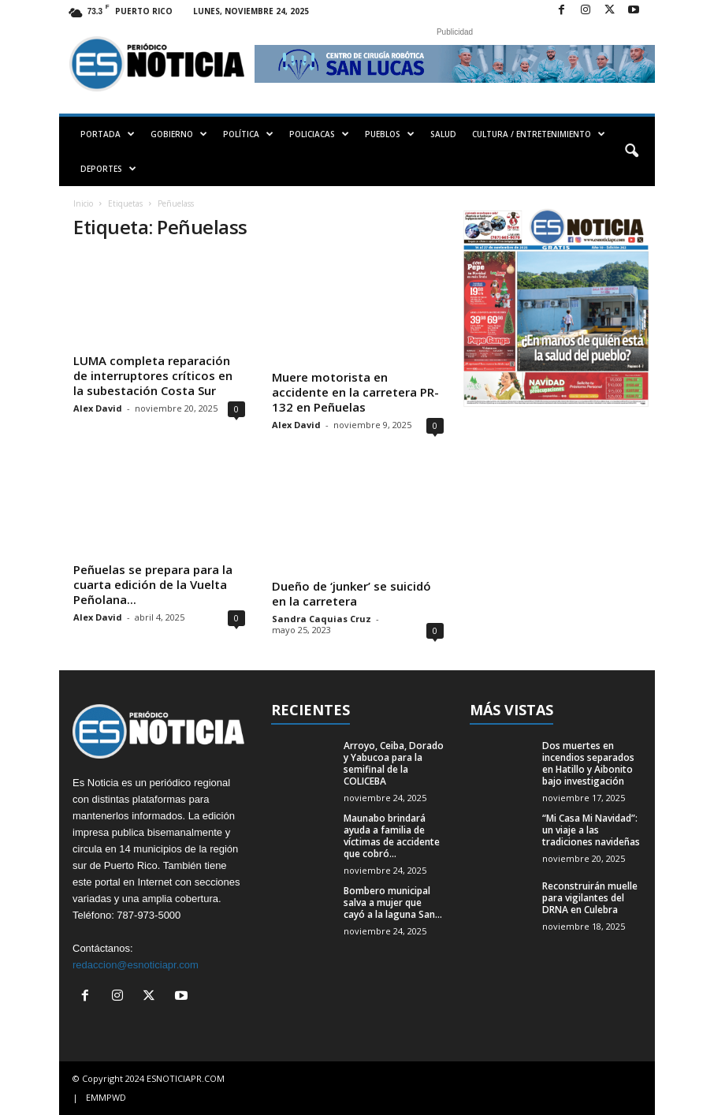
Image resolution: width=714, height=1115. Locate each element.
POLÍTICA (248, 134)
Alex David (97, 408)
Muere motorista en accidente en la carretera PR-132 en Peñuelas (355, 392)
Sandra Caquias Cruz (321, 619)
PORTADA (107, 134)
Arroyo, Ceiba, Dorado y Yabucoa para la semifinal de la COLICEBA (394, 763)
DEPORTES (108, 168)
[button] (631, 151)
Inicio (83, 203)
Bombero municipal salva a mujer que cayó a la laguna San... (393, 902)
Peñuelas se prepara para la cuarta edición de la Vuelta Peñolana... (152, 584)
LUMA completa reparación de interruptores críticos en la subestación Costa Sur (152, 375)
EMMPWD (106, 1097)
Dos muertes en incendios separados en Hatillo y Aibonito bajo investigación (588, 763)
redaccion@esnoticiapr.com (136, 965)
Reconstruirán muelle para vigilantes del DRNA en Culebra (590, 897)
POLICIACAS (319, 134)
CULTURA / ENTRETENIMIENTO (538, 134)
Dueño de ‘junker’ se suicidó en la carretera (351, 593)
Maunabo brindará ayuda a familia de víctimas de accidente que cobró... (392, 835)
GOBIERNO (179, 134)
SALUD (443, 134)
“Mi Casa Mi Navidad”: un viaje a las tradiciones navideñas (591, 829)
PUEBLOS (390, 134)
